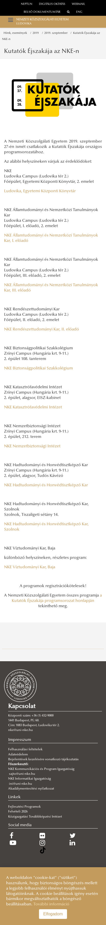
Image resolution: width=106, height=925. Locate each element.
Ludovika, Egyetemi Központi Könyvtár (40, 191)
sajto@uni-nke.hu (22, 774)
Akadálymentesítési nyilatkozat (31, 788)
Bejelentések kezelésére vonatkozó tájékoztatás (43, 759)
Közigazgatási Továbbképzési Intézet (35, 816)
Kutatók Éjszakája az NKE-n (41, 51)
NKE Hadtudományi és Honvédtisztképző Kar (46, 485)
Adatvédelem (18, 754)
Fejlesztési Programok (24, 806)
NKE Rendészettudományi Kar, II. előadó (41, 329)
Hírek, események (16, 33)
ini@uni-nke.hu (20, 783)
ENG (79, 12)
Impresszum (19, 740)
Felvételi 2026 (18, 811)
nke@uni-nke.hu (20, 730)
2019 (36, 33)
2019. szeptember (56, 33)
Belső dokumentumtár (42, 12)
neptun (26, 4)
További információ (51, 904)
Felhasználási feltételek (25, 749)
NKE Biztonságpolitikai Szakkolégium (38, 368)
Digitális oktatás (52, 4)
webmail (78, 4)
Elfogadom (53, 914)
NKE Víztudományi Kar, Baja (29, 567)
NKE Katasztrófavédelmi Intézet (33, 407)
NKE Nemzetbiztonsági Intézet (32, 446)
